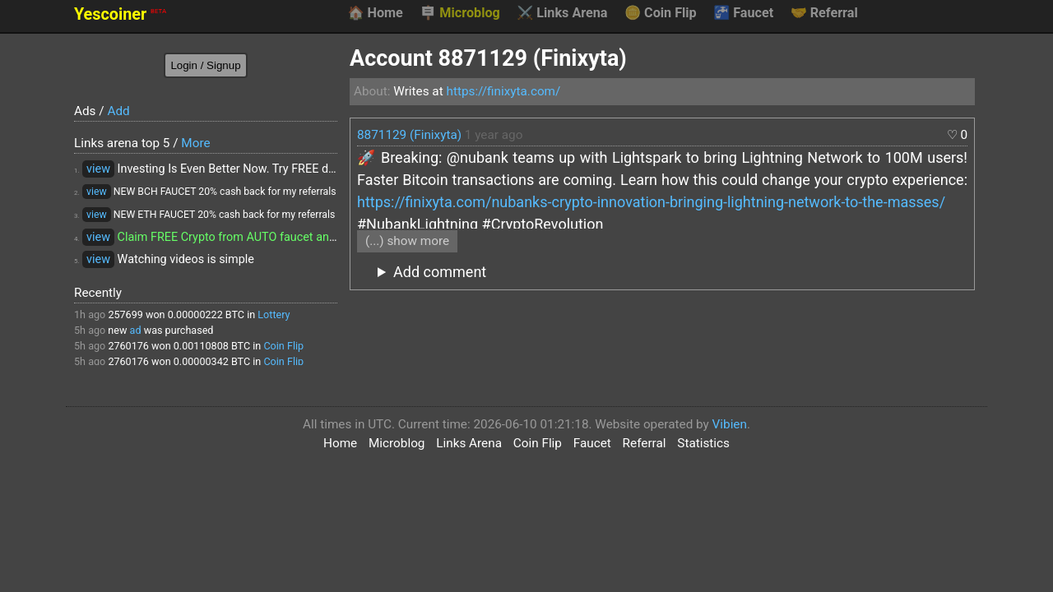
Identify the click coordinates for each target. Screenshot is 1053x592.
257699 (125, 314)
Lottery (273, 314)
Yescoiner (120, 14)
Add (118, 111)
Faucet (743, 13)
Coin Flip (660, 13)
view (98, 169)
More (195, 143)
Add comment (439, 271)
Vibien (729, 424)
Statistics (703, 443)
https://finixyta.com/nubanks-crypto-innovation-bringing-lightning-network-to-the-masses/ (651, 201)
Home (374, 13)
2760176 (128, 346)
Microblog (460, 13)
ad (135, 330)
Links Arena (562, 13)
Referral (824, 13)
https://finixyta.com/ (503, 91)
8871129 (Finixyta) (409, 134)
